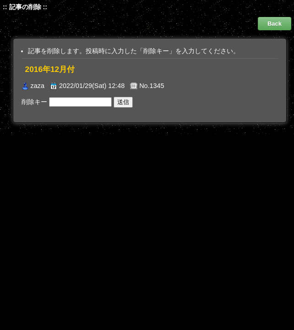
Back (274, 23)
